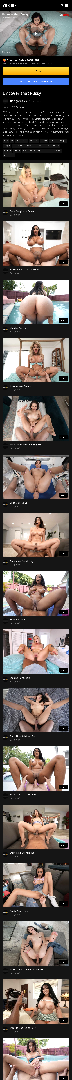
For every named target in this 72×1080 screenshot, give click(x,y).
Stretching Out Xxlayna (22, 852)
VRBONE (9, 5)
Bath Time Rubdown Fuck (23, 736)
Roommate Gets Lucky (21, 561)
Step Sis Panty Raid (20, 677)
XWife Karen (18, 107)
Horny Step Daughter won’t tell (26, 969)
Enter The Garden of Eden (23, 794)
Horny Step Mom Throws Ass (25, 269)
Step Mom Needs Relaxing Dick (26, 444)
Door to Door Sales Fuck (23, 1027)
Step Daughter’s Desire (22, 211)
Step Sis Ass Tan (18, 327)
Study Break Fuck (19, 911)
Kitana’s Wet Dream (20, 386)
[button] (62, 5)
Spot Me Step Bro (19, 502)
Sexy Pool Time (18, 619)
